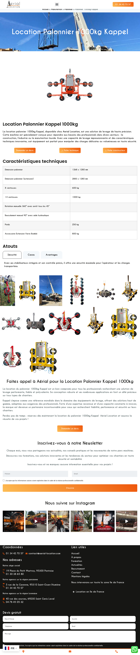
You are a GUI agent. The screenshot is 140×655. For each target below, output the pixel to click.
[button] (57, 4)
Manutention (56, 12)
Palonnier (69, 12)
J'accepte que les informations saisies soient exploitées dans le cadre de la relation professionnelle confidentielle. (44, 484)
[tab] (12, 258)
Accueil (45, 12)
